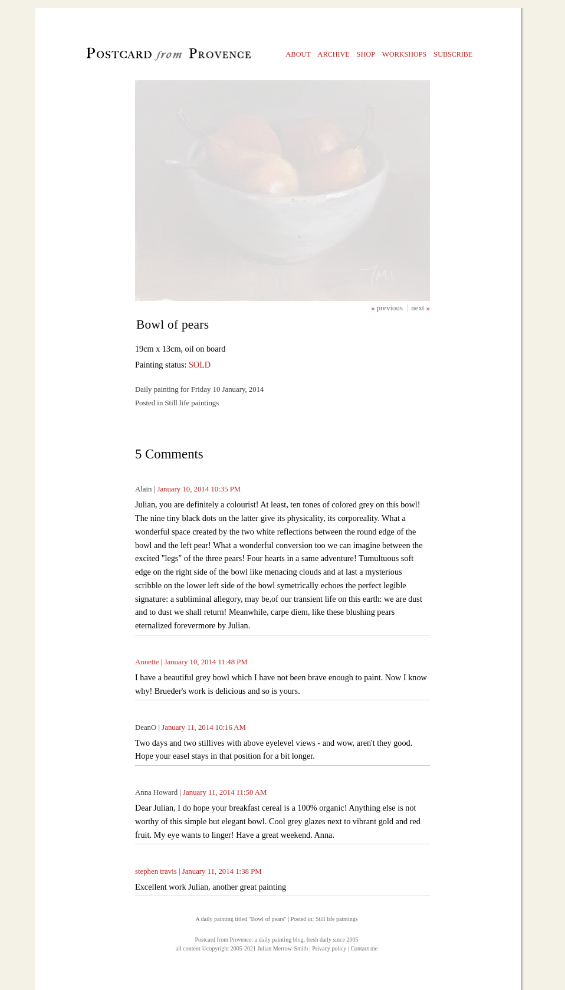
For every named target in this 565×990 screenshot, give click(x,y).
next (418, 308)
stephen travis (156, 871)
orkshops (404, 54)
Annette (147, 662)
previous (391, 308)
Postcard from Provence (223, 939)
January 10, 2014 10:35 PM (199, 489)
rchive (333, 54)
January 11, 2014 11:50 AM (225, 792)
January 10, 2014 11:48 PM (205, 662)
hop (365, 54)
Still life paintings (337, 919)
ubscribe (453, 54)
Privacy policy (329, 948)
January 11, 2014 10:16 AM (204, 727)
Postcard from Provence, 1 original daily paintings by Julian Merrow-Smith (149, 56)
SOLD (200, 364)
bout (298, 54)
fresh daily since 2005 (332, 939)
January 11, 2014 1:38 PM (222, 871)
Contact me (363, 948)
